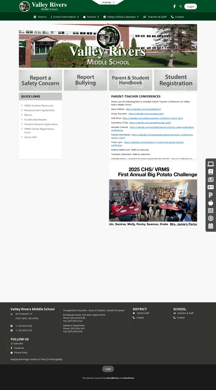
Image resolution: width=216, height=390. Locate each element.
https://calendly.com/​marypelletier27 (143, 109)
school (179, 309)
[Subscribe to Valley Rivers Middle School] (17, 343)
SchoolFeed (128, 378)
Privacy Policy (19, 352)
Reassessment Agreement (39, 110)
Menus (28, 115)
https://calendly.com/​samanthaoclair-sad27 (150, 122)
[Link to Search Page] (180, 6)
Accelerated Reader (35, 119)
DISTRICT (140, 309)
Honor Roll (30, 137)
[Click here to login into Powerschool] (210, 195)
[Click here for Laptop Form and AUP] (210, 164)
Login (108, 368)
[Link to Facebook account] (174, 6)
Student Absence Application (41, 124)
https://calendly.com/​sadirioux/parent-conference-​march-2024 (153, 118)
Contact (138, 317)
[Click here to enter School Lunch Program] (210, 202)
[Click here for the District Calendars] (210, 210)
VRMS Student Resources (38, 105)
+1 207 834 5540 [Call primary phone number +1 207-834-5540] (24, 325)
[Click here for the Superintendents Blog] (210, 218)
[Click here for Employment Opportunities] (210, 179)
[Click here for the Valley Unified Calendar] (210, 226)
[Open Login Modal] (190, 6)
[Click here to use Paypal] (210, 187)
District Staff (141, 313)
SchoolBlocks (112, 378)
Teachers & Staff (183, 313)
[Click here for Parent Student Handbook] (210, 172)
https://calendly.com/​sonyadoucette (146, 113)
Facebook (17, 348)
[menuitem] (40, 16)
